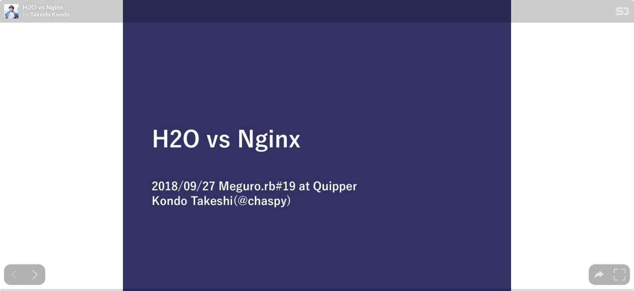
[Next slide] (35, 275)
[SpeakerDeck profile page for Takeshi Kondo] (11, 11)
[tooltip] (599, 275)
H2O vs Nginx (43, 7)
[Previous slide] (14, 275)
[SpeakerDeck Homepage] (622, 13)
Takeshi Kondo (50, 14)
